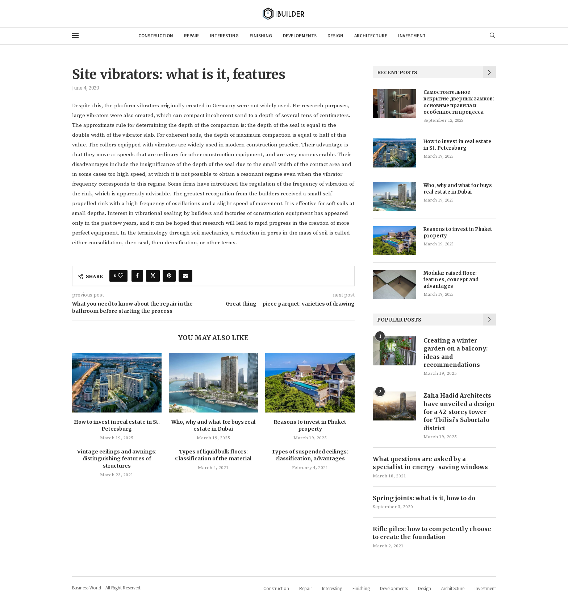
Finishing (261, 36)
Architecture (370, 36)
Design (335, 36)
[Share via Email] (185, 276)
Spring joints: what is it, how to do (424, 498)
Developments (300, 36)
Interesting (224, 36)
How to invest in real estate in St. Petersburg (117, 425)
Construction (155, 36)
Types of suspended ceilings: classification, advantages (310, 455)
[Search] (492, 36)
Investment (412, 36)
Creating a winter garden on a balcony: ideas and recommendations (455, 352)
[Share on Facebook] (137, 276)
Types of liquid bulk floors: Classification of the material (213, 455)
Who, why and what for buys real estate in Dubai (213, 425)
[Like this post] (120, 276)
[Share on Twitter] (153, 276)
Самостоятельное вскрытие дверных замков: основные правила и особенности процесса (458, 102)
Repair (191, 36)
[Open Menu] (75, 35)
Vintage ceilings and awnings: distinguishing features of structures (116, 458)
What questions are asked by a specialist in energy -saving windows (430, 462)
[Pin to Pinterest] (169, 276)
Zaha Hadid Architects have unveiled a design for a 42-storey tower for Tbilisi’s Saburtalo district (459, 412)
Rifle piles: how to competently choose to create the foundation (432, 532)
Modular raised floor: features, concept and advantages (451, 279)
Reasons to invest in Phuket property (309, 425)
